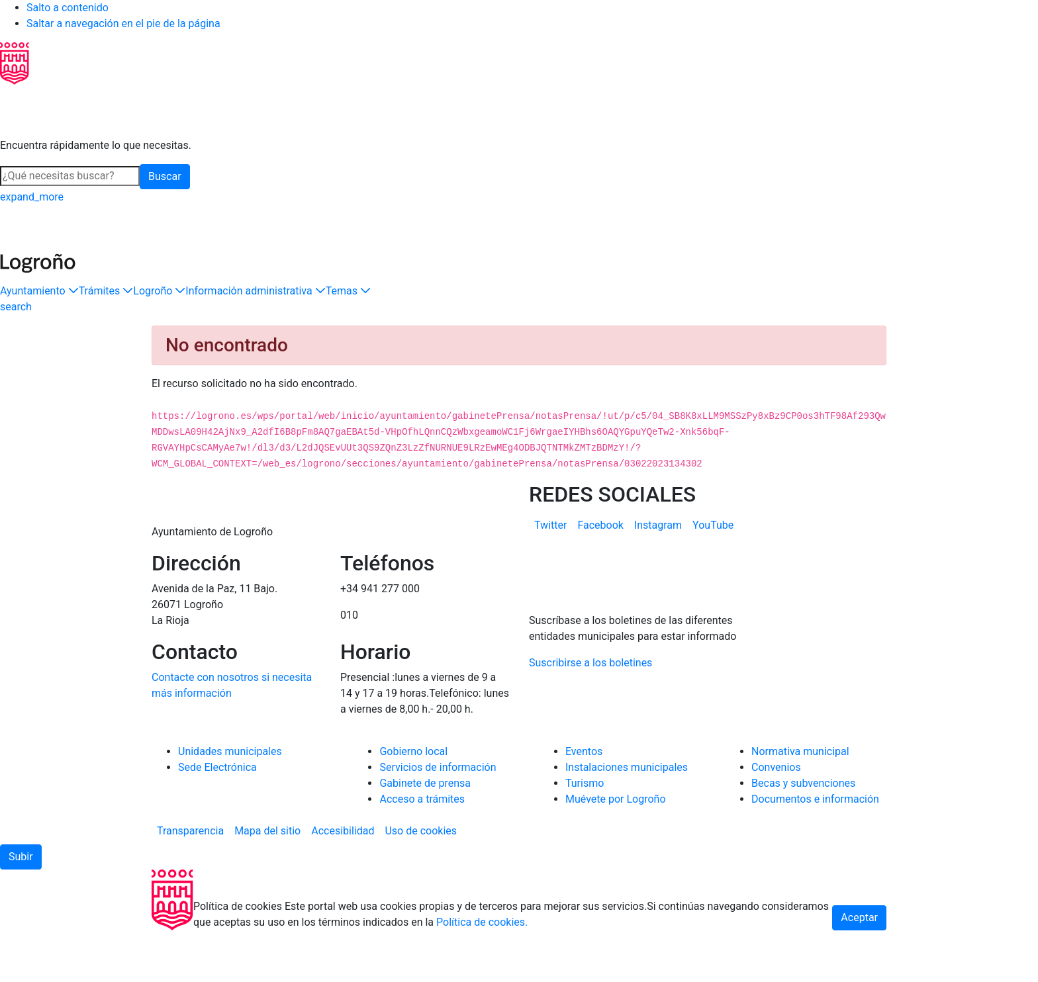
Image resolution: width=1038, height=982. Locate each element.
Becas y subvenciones (803, 834)
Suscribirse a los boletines (590, 714)
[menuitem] (550, 525)
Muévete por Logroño (615, 850)
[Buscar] (70, 176)
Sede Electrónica (217, 819)
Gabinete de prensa (425, 834)
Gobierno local (413, 803)
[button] (39, 291)
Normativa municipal (800, 803)
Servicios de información (437, 819)
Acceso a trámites (422, 850)
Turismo (584, 834)
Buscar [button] (164, 176)
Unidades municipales (230, 803)
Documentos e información (815, 850)
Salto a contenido (67, 7)
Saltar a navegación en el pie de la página (123, 23)
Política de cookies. (482, 973)
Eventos (583, 803)
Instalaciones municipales (626, 819)
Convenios (776, 819)
